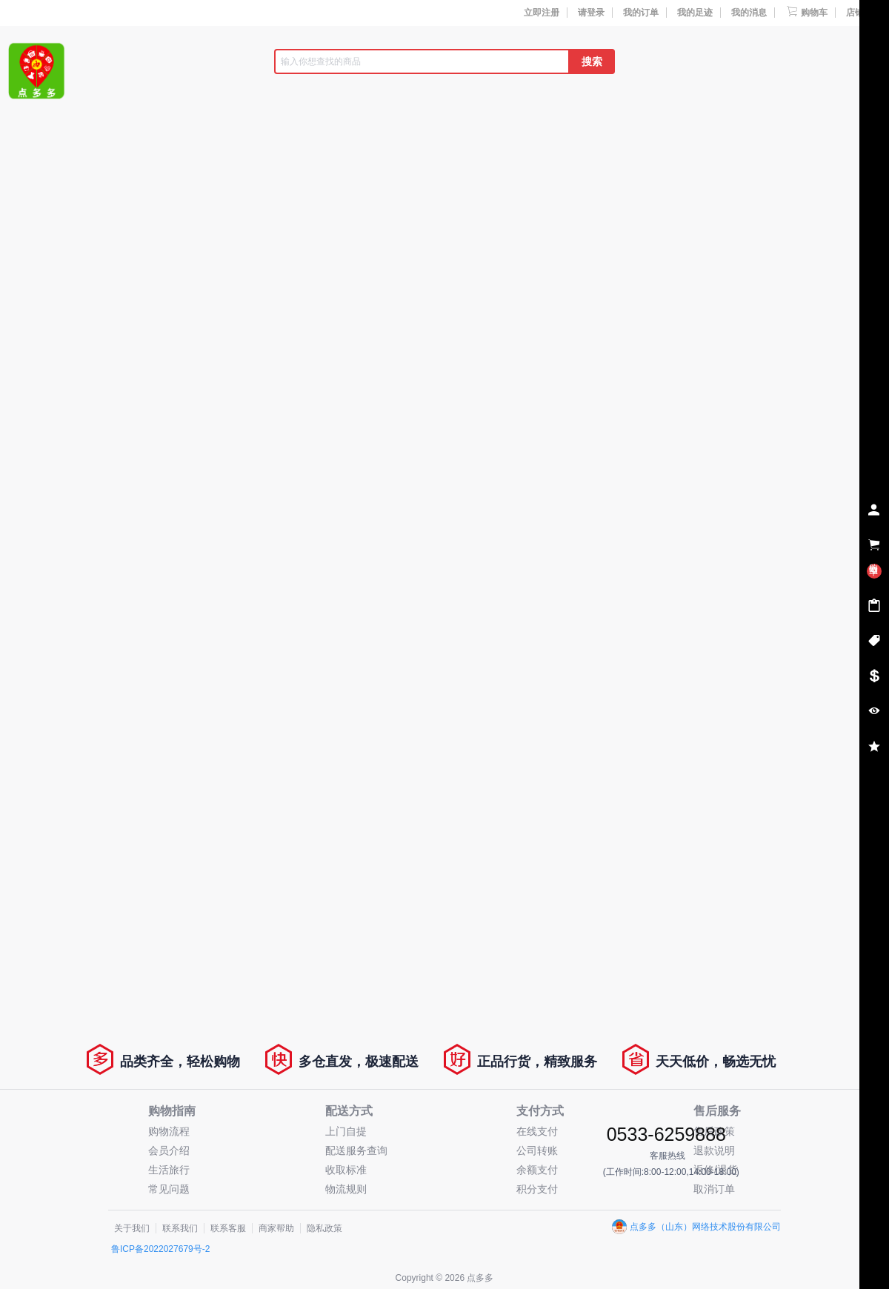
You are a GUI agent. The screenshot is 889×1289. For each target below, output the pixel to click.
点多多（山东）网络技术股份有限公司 (696, 1226)
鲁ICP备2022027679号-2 (160, 1249)
